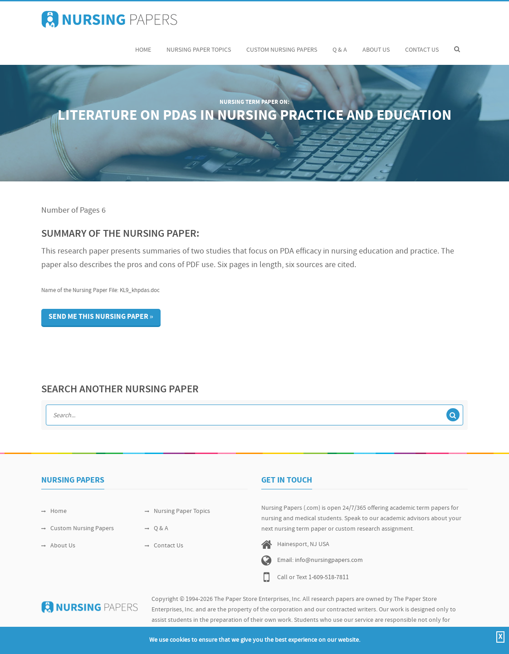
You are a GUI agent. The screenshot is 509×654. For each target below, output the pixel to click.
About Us (376, 45)
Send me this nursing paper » (101, 317)
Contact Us (422, 45)
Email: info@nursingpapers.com (320, 560)
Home (143, 45)
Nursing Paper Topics (198, 45)
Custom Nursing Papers (281, 45)
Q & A (340, 45)
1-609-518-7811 (328, 577)
